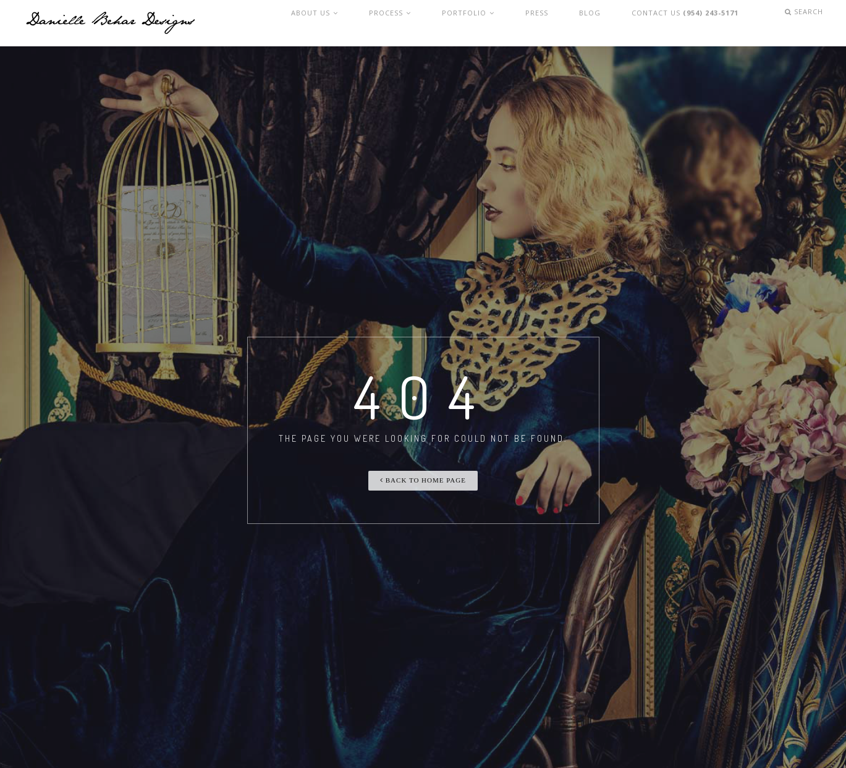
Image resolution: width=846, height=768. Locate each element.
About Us (355, 23)
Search (807, 23)
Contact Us (691, 23)
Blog (599, 23)
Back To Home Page (423, 480)
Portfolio (494, 23)
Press (556, 23)
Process (423, 23)
